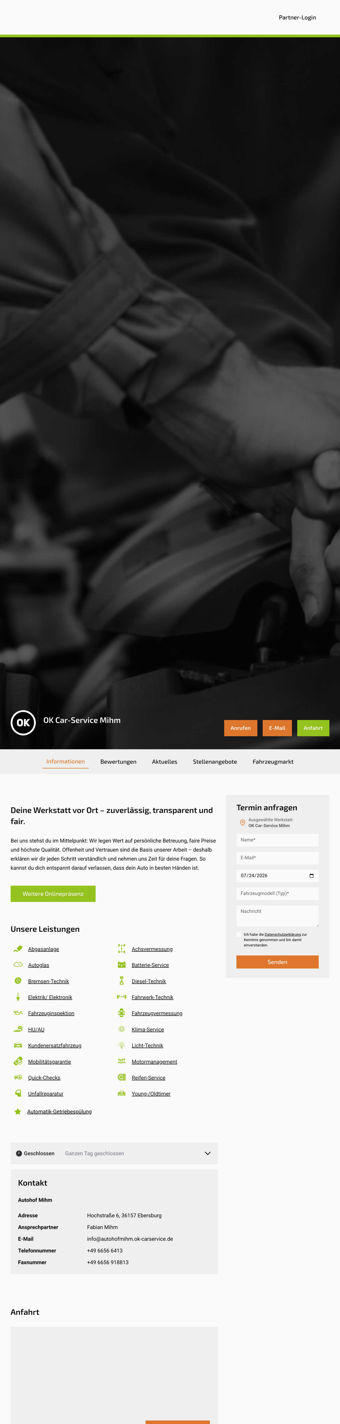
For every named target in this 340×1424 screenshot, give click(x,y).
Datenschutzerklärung (283, 935)
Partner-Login (297, 17)
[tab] (65, 761)
